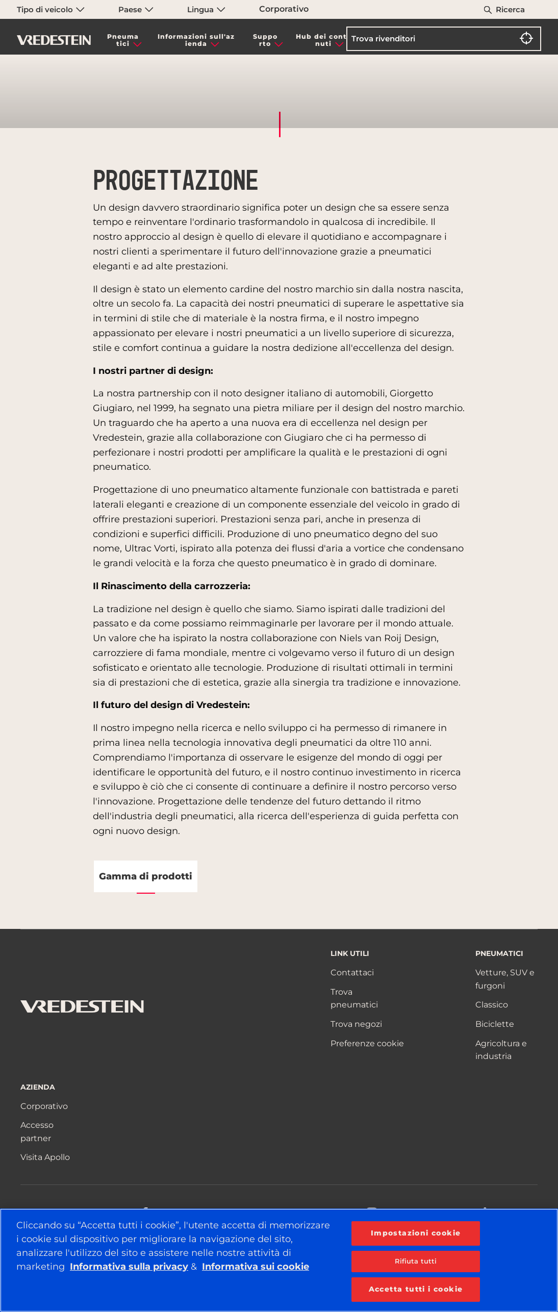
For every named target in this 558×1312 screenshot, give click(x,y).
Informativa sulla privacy (129, 1266)
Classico (491, 1005)
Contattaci (352, 972)
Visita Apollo (45, 1157)
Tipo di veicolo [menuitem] (51, 9)
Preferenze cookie (367, 1043)
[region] (279, 1260)
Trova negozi (356, 1024)
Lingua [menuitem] (206, 9)
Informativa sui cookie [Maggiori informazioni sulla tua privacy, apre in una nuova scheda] (255, 1266)
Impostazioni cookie (416, 1233)
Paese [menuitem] (136, 9)
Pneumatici (123, 40)
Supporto (265, 40)
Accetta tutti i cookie (416, 1289)
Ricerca (510, 9)
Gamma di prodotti (145, 876)
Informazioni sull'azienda (196, 40)
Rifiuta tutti (416, 1261)
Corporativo (284, 9)
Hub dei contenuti (323, 40)
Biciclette (494, 1024)
